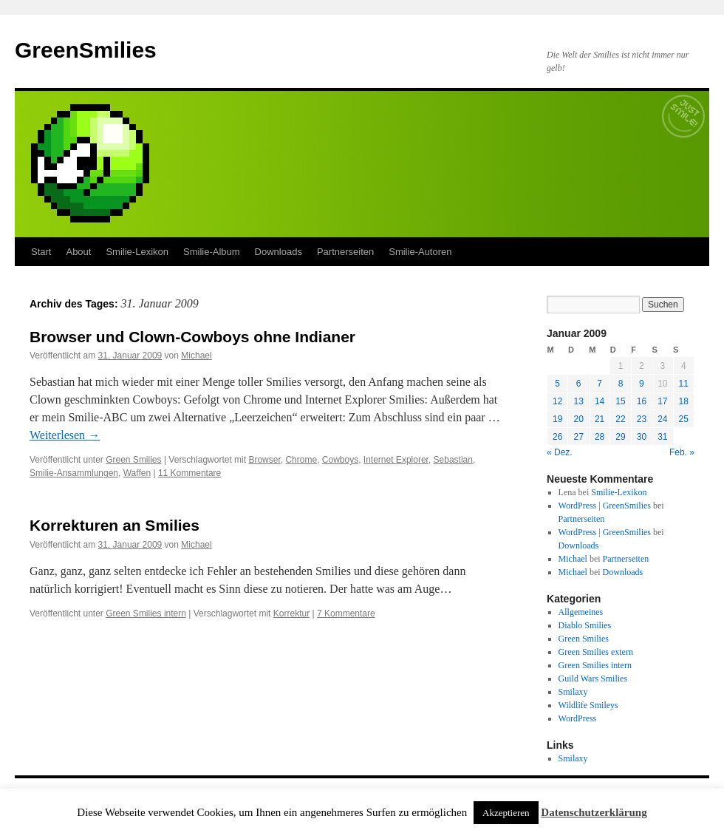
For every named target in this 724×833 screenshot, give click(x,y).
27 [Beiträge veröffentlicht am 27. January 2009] (578, 437)
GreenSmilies (86, 50)
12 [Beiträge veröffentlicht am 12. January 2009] (557, 401)
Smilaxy (573, 692)
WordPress (578, 718)
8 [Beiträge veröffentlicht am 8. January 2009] (621, 383)
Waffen (137, 473)
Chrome (301, 460)
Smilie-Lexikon (137, 251)
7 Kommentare (346, 613)
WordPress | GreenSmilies (605, 505)
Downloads (278, 251)
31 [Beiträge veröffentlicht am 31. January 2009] (662, 437)
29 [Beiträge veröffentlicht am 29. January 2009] (620, 437)
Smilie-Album (211, 251)
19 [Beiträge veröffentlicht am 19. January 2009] (557, 419)
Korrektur (291, 613)
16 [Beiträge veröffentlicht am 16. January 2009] (641, 401)
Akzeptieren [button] (506, 812)
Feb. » (681, 452)
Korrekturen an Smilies (114, 525)
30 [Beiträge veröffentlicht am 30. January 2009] (641, 437)
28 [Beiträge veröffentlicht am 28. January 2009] (599, 437)
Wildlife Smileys (588, 705)
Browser (264, 460)
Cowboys (340, 460)
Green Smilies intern (146, 613)
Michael (196, 355)
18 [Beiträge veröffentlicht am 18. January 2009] (684, 401)
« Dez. (560, 452)
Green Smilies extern (596, 652)
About (78, 251)
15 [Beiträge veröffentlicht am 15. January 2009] (620, 401)
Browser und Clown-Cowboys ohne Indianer (192, 336)
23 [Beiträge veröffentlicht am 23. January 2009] (641, 419)
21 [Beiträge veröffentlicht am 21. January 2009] (599, 419)
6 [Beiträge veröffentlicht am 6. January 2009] (578, 383)
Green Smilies (133, 460)
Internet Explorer (395, 460)
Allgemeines (581, 612)
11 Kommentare (189, 473)
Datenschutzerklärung (593, 812)
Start (41, 251)
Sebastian (453, 460)
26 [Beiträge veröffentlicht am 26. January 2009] (557, 437)
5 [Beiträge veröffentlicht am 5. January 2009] (557, 383)
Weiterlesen (65, 435)
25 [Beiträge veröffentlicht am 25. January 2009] (684, 419)
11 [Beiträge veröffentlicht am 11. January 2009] (684, 383)
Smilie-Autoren (420, 251)
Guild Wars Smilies (593, 678)
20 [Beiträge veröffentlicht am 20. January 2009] (578, 419)
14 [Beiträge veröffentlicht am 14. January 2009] (599, 401)
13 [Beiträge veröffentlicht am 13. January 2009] (578, 401)
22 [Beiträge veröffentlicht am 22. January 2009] (620, 419)
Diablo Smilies (585, 625)
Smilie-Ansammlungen (74, 473)
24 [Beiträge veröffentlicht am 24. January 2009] (662, 419)
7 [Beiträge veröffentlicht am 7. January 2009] (599, 383)
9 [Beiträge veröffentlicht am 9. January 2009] (641, 383)
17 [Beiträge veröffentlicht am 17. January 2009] (662, 401)
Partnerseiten (345, 251)
